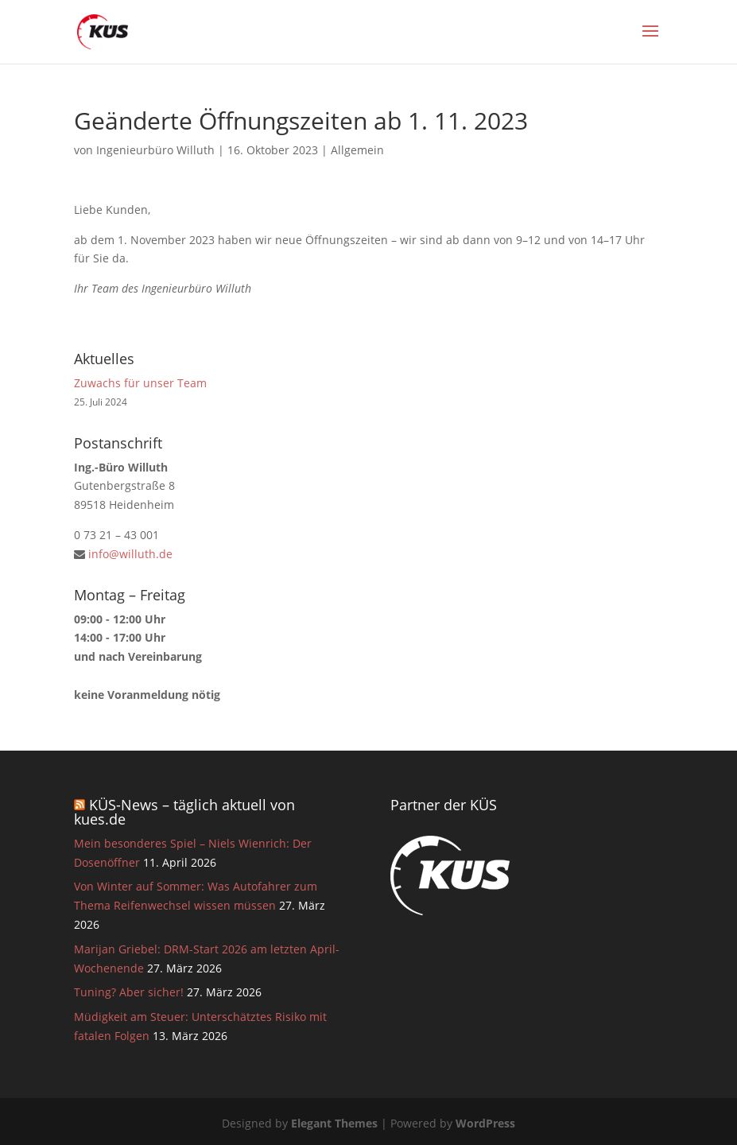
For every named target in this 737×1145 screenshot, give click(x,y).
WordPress (485, 1123)
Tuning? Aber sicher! (129, 991)
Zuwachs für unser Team (140, 382)
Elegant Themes (334, 1123)
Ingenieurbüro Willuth (155, 149)
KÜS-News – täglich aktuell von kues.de (184, 812)
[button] (35, 1110)
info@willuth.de (130, 553)
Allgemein (357, 149)
